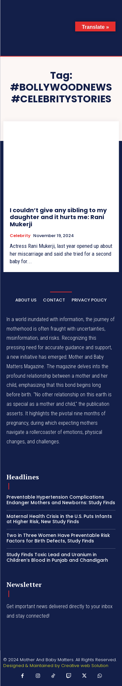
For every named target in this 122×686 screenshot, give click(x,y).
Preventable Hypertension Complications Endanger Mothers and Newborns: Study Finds (61, 500)
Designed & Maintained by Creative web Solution (55, 665)
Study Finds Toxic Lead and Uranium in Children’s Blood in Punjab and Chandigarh (57, 557)
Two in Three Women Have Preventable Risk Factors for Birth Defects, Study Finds (58, 538)
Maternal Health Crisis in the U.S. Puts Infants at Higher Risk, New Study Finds (59, 519)
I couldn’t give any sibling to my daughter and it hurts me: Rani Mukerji (58, 217)
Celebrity (20, 235)
